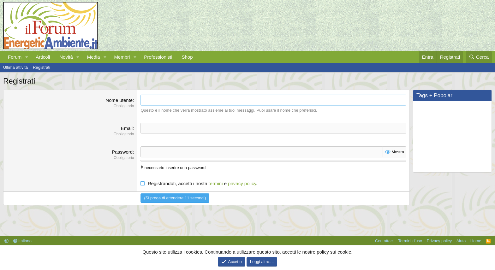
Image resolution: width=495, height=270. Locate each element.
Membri (122, 57)
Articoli (43, 57)
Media (93, 57)
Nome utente (119, 100)
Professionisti (158, 57)
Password (122, 152)
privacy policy (242, 183)
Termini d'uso (410, 240)
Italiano (22, 240)
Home (475, 240)
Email (127, 128)
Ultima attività (15, 67)
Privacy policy (439, 240)
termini (215, 183)
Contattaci (384, 240)
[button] (26, 57)
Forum (14, 57)
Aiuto (461, 240)
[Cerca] (479, 57)
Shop (187, 57)
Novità (66, 57)
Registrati (41, 67)
